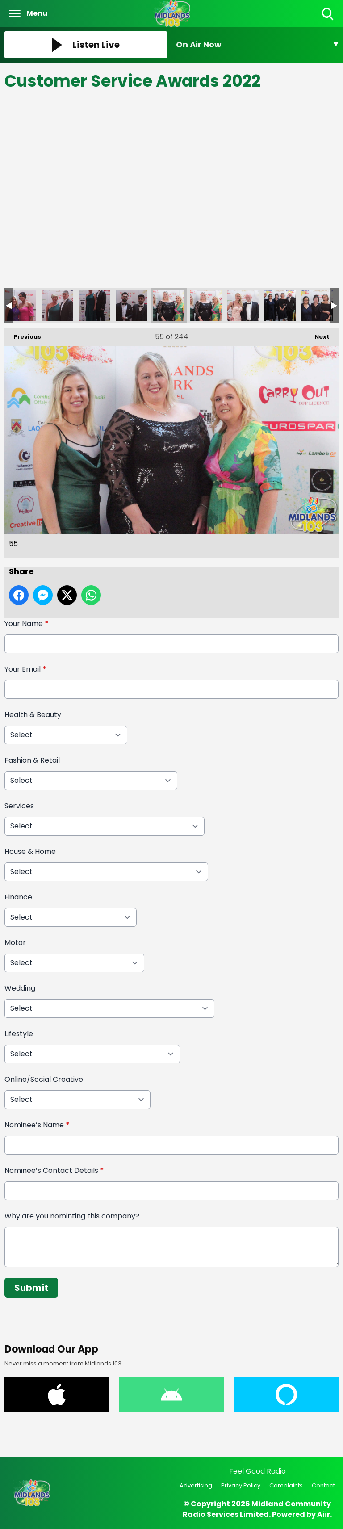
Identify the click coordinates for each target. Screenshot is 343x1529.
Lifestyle (18, 1034)
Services (19, 806)
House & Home (30, 851)
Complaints (286, 1485)
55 (168, 305)
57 (243, 305)
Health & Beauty (32, 715)
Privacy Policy (240, 1485)
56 (206, 305)
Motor (15, 942)
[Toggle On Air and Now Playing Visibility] (257, 44)
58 (280, 305)
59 (317, 305)
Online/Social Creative (43, 1079)
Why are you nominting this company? (71, 1216)
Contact (323, 1485)
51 (20, 305)
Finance (18, 897)
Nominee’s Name (37, 1125)
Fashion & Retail (32, 760)
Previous (22, 334)
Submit (31, 1287)
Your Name (26, 623)
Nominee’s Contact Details (54, 1170)
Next (317, 334)
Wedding (19, 988)
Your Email (25, 669)
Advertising (196, 1485)
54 (131, 305)
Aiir (323, 1514)
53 (94, 305)
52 (57, 305)
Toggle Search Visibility (328, 14)
